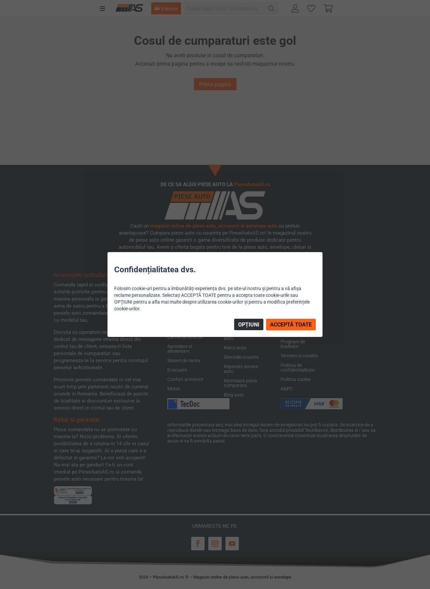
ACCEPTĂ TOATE (291, 324)
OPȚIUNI (248, 324)
